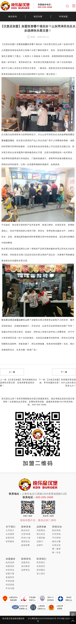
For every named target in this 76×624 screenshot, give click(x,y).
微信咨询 (12, 16)
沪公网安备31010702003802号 (42, 618)
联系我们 (41, 562)
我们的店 (41, 534)
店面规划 (41, 530)
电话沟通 (38, 16)
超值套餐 (25, 545)
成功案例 (25, 566)
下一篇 (64, 372)
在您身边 (10, 570)
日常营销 (56, 534)
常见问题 (10, 588)
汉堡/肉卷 (25, 534)
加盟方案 (10, 573)
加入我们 (41, 573)
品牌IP (40, 545)
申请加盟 (63, 16)
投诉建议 (41, 570)
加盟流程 (10, 566)
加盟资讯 (25, 562)
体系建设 (10, 541)
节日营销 (56, 538)
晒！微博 (56, 549)
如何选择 (10, 562)
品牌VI (40, 541)
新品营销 (56, 530)
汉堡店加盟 (21, 44)
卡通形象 (41, 538)
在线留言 (41, 566)
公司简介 (10, 530)
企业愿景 (10, 534)
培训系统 (10, 584)
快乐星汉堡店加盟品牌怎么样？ (16, 320)
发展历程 (10, 538)
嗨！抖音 (56, 552)
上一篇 (12, 372)
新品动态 (25, 530)
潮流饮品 (25, 541)
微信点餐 (56, 541)
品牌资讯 (25, 570)
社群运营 (56, 545)
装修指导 (10, 577)
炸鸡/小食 (25, 538)
